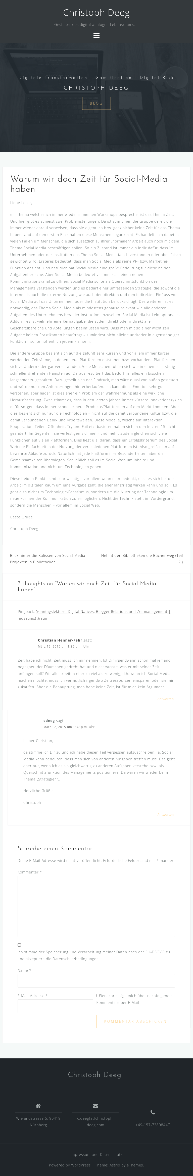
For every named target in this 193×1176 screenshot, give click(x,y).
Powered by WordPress (70, 1165)
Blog (96, 103)
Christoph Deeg (96, 12)
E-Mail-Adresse (33, 995)
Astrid (115, 1165)
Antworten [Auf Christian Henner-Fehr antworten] (166, 699)
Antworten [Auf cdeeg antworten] (166, 814)
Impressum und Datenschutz (97, 1154)
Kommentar (30, 872)
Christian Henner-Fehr (60, 640)
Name (24, 970)
